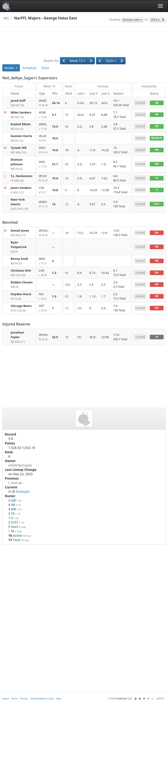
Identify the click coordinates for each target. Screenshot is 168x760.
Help (58, 698)
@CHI (43, 178)
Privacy (24, 698)
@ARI (43, 102)
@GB (43, 114)
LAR (43, 272)
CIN (43, 190)
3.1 (54, 115)
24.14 (56, 103)
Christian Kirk (21, 270)
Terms (14, 698)
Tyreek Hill (19, 148)
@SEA (43, 204)
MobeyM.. (23, 491)
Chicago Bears (21, 306)
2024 (155, 19)
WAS (43, 164)
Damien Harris (21, 136)
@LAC (43, 138)
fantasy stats (132, 19)
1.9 (54, 296)
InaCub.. (17, 483)
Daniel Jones (20, 230)
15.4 (55, 178)
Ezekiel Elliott (21, 124)
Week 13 (77, 60)
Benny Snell (19, 259)
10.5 (55, 138)
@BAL (43, 126)
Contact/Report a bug (42, 698)
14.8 (55, 150)
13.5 (55, 126)
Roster (11, 68)
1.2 (54, 273)
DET (43, 308)
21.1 (55, 164)
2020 (111, 60)
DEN (43, 150)
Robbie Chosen (22, 282)
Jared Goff (18, 100)
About (5, 698)
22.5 (55, 337)
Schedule (29, 68)
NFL (6, 18)
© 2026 (112, 698)
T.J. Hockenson (21, 176)
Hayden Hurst (21, 294)
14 (53, 204)
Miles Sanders (21, 112)
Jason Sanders (21, 188)
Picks (45, 68)
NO (43, 296)
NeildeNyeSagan (20, 465)
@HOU (43, 232)
